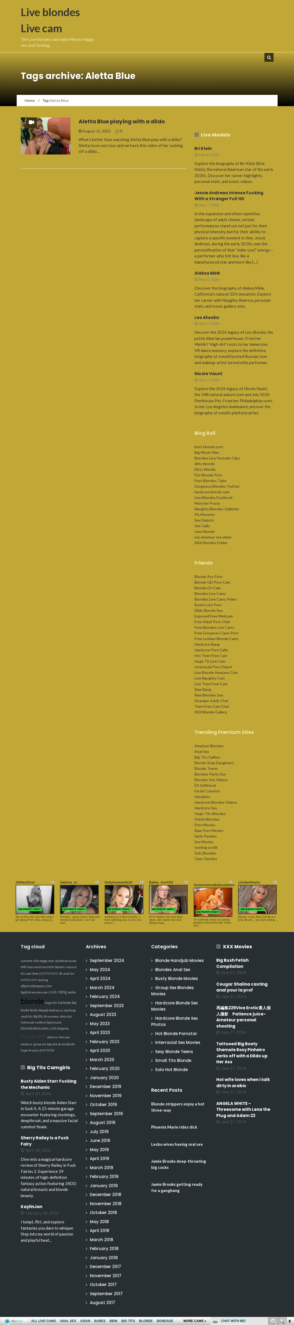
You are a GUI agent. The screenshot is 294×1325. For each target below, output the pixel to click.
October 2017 (103, 1284)
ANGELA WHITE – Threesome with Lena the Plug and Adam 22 (243, 1109)
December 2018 (105, 1194)
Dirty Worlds (205, 469)
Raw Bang (202, 689)
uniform (40, 1022)
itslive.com (27, 1022)
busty (34, 1010)
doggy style (47, 961)
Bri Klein (203, 148)
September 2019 (106, 1113)
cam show (32, 973)
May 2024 (100, 969)
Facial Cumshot (207, 791)
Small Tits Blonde (173, 1060)
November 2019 (106, 1095)
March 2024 (102, 987)
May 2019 (99, 1149)
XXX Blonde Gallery (210, 712)
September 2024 (107, 960)
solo (36, 961)
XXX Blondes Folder (211, 542)
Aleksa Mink (207, 273)
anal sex (68, 973)
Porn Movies (204, 825)
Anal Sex (201, 751)
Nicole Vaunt (208, 373)
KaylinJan (31, 1206)
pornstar (47, 1050)
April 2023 (100, 1032)
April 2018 (99, 1230)
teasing (43, 980)
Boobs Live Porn (208, 604)
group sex (39, 1044)
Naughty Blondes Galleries (216, 509)
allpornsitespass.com (36, 986)
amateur (27, 1044)
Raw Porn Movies (209, 830)
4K (60, 973)
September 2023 (107, 1005)
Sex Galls (202, 525)
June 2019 (100, 1140)
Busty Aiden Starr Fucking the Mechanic (48, 1084)
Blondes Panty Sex (210, 774)
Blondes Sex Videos (211, 779)
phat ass (52, 1037)
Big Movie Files (206, 452)
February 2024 (105, 996)
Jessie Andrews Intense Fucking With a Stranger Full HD (228, 196)
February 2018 (104, 1248)
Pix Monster (204, 514)
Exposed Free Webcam (213, 616)
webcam (29, 979)
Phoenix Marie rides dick (174, 1127)
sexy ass (65, 1016)
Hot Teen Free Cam (210, 655)
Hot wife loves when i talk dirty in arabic (243, 1083)
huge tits (51, 1002)
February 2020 (105, 1068)
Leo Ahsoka (206, 317)
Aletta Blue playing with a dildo (122, 121)
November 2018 (106, 1203)
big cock (52, 1044)
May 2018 (99, 1222)
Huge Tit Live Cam (209, 661)
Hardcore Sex (205, 808)
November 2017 (105, 1276)
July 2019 (99, 1131)
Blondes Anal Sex (172, 969)
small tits (27, 1016)
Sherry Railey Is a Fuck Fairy (45, 1141)
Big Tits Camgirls (48, 1067)
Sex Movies (204, 841)
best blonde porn (208, 446)
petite (72, 992)
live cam (64, 1037)
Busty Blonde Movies (176, 978)
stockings (70, 1010)
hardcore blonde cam (211, 492)
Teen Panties (205, 858)
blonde (32, 1001)
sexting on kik (206, 847)
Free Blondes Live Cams (214, 627)
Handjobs (202, 796)
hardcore (34, 1036)
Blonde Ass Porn (208, 576)
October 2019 (103, 1104)
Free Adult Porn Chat (212, 621)
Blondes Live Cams (210, 593)
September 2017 (106, 1294)
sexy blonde (204, 531)
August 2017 (102, 1302)
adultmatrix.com (65, 961)
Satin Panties (205, 836)
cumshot (26, 961)
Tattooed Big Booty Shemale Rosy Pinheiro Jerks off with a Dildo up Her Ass (242, 1053)
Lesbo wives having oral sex (177, 1144)
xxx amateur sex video (213, 537)
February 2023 (104, 1041)
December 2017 (105, 1266)
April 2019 (99, 1158)
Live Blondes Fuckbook (213, 497)
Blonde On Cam (207, 588)
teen (50, 967)
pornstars (48, 972)
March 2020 (102, 1059)
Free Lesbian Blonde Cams (216, 638)
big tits (38, 1016)
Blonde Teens (206, 768)
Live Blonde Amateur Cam (216, 672)
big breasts (54, 1022)
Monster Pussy (207, 503)
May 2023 (100, 1023)
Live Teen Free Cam (211, 683)
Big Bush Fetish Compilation (232, 963)
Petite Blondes (207, 819)
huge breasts (30, 1050)
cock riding (57, 992)
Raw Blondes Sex (208, 695)
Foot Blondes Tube (210, 480)
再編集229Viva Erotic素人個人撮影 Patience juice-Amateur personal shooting (243, 1017)
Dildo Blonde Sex (208, 610)
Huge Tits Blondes (210, 813)
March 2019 (101, 1167)
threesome (51, 1016)
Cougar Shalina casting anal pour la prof (242, 987)
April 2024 (100, 978)
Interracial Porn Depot (213, 667)
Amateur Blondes (209, 746)
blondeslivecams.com (39, 1028)
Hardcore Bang (206, 644)
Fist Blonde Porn (208, 475)
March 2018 (101, 1240)
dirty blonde (204, 463)
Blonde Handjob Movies (179, 960)
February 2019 (104, 1176)
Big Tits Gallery (207, 757)
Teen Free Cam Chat (211, 706)
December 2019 (105, 1086)
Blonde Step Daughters (214, 762)
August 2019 (102, 1122)
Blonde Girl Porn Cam (212, 582)
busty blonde (66, 1044)
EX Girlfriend (205, 785)
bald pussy (56, 1010)
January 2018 (104, 1258)
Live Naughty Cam (209, 678)
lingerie (63, 1028)
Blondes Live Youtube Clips (217, 458)
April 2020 (100, 1050)
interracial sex (37, 967)
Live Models (215, 134)
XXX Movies (237, 946)
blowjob (43, 1010)
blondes (60, 967)
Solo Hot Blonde (171, 1069)
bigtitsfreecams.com (34, 992)
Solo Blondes (205, 853)
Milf (23, 967)
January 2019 (104, 1185)
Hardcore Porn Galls (211, 650)
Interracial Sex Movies (177, 1042)
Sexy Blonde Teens (174, 1051)
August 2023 (103, 1014)
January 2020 (104, 1077)
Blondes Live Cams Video (215, 599)
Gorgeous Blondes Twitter (217, 486)
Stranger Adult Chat (211, 700)
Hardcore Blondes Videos (215, 802)
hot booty (64, 1003)
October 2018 (103, 1212)
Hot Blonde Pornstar (176, 1033)
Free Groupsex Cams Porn (216, 633)
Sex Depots (204, 520)
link (289, 1241)
